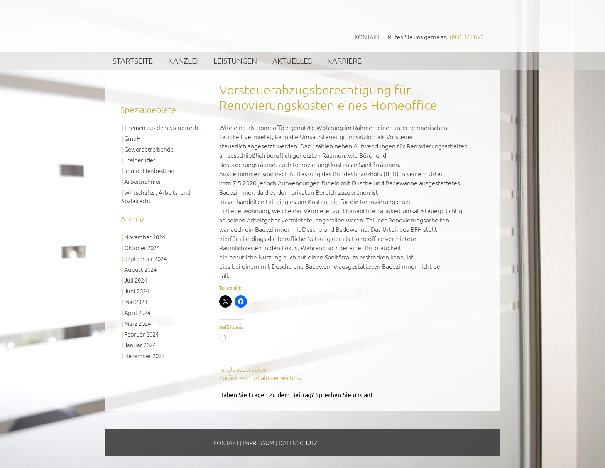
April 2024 (137, 312)
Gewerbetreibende (149, 149)
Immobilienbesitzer (149, 171)
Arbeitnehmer (142, 181)
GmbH (132, 138)
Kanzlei (183, 60)
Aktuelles (292, 60)
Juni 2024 (136, 291)
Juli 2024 (135, 280)
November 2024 (144, 237)
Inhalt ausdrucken (243, 369)
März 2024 (137, 323)
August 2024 (140, 269)
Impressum (258, 443)
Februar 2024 (141, 334)
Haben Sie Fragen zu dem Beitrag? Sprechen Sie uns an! (295, 394)
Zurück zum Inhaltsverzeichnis (260, 377)
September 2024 (145, 258)
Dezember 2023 (144, 356)
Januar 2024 (140, 345)
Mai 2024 (135, 302)
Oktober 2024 (142, 248)
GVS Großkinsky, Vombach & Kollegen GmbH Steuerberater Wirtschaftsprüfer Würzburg (179, 26)
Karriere (344, 60)
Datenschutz (298, 443)
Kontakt (367, 37)
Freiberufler (139, 160)
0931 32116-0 (466, 37)
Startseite (133, 60)
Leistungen (235, 60)
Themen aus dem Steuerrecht (162, 127)
